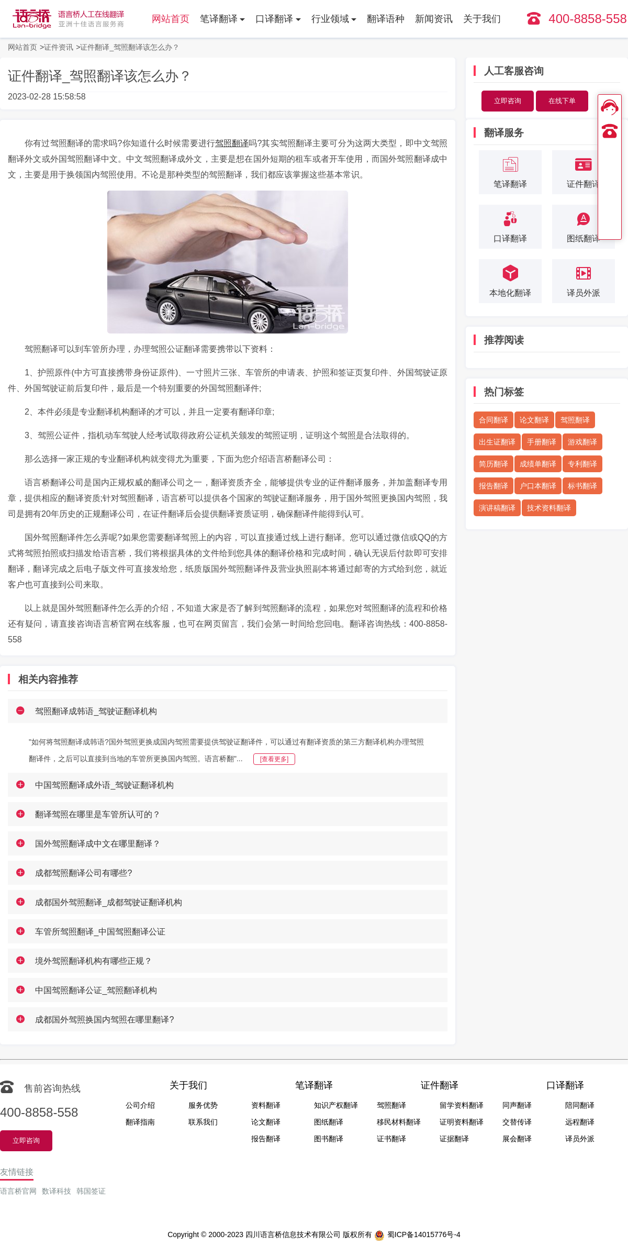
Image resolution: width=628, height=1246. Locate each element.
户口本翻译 (538, 486)
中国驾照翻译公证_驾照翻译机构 (96, 990)
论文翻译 (534, 420)
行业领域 (330, 19)
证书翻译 (391, 1138)
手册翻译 (541, 442)
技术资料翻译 (549, 508)
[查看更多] (274, 759)
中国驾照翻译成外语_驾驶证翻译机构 (104, 785)
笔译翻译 (219, 19)
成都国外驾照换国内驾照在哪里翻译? (104, 1019)
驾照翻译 (232, 143)
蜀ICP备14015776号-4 (417, 1235)
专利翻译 (582, 464)
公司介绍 (140, 1105)
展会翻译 (517, 1138)
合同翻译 (493, 420)
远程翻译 (580, 1122)
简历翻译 (493, 464)
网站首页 (170, 19)
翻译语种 (386, 19)
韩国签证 (91, 1191)
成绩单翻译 (538, 464)
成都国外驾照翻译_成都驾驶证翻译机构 (108, 902)
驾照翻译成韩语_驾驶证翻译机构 (96, 711)
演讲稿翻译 (497, 508)
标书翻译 (582, 486)
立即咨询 (507, 101)
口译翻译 (274, 19)
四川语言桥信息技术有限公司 (293, 1234)
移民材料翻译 (399, 1122)
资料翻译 (266, 1105)
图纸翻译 (328, 1122)
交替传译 (517, 1122)
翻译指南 (140, 1122)
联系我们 (203, 1122)
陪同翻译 (580, 1105)
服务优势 (203, 1105)
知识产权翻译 (336, 1105)
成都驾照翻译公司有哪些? (83, 873)
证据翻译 (454, 1138)
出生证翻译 (497, 442)
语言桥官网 (18, 1191)
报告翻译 (493, 486)
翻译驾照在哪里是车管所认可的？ (98, 814)
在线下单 (562, 101)
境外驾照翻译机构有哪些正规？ (93, 960)
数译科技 (56, 1191)
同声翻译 (517, 1105)
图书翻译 (328, 1138)
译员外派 (580, 1138)
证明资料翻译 (462, 1122)
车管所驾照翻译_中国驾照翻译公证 (100, 931)
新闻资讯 (434, 19)
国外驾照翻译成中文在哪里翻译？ (98, 843)
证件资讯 (58, 47)
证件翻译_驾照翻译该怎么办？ (130, 47)
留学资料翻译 (462, 1105)
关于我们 (482, 19)
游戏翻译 (582, 442)
